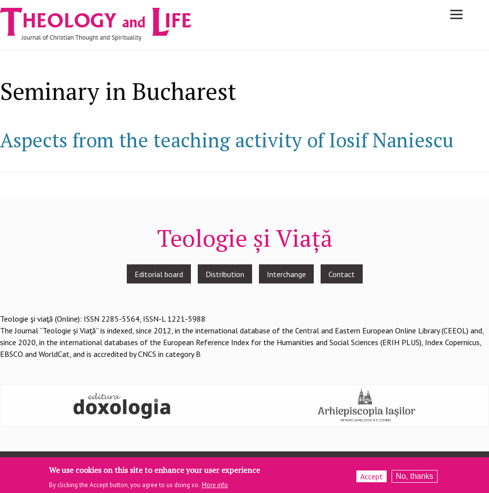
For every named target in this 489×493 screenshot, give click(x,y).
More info (215, 486)
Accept (371, 478)
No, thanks (414, 477)
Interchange (286, 274)
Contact (341, 274)
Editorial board (159, 274)
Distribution (225, 274)
